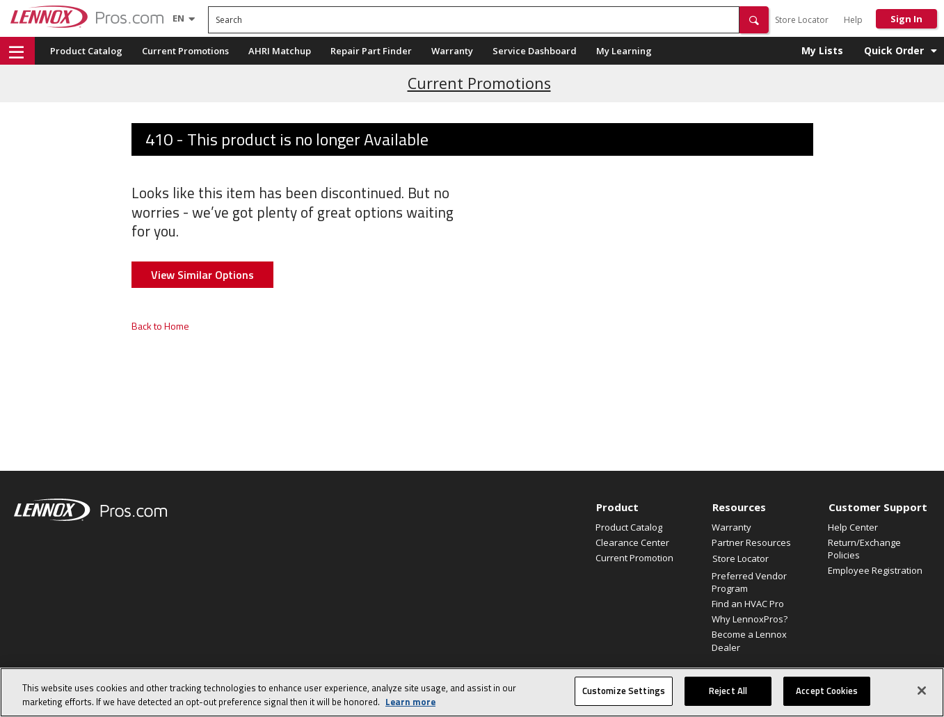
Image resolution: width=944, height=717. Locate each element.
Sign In (906, 19)
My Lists (822, 50)
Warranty (452, 51)
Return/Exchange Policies (864, 548)
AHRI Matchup (279, 51)
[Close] (921, 690)
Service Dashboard (535, 51)
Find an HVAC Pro (748, 603)
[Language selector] (178, 18)
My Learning (624, 51)
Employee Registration (875, 570)
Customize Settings (623, 691)
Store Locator (802, 20)
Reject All (728, 691)
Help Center (853, 527)
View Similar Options (202, 274)
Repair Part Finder (371, 51)
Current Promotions (185, 51)
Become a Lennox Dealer (749, 640)
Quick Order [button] (894, 50)
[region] (472, 692)
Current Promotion (634, 557)
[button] (754, 19)
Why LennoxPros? (749, 619)
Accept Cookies (827, 691)
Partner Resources (751, 542)
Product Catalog (86, 51)
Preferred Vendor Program (749, 582)
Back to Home (160, 326)
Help (853, 20)
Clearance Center (632, 542)
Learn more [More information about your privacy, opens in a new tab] (410, 702)
